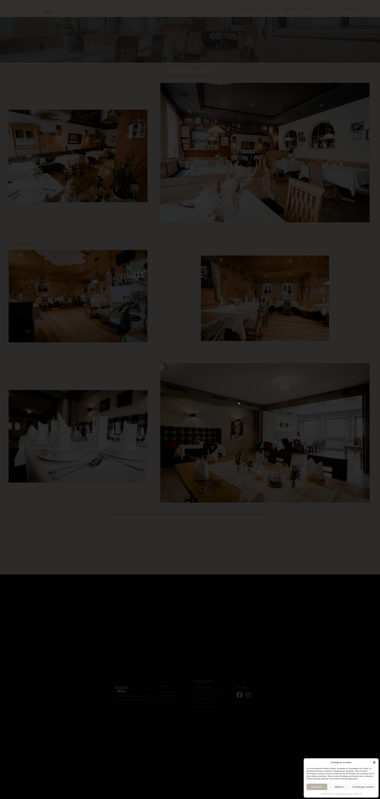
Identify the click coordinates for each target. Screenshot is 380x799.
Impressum (357, 794)
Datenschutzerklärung (343, 794)
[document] (190, 399)
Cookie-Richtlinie (327, 794)
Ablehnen (339, 787)
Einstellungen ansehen (363, 787)
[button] (374, 762)
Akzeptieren (316, 787)
